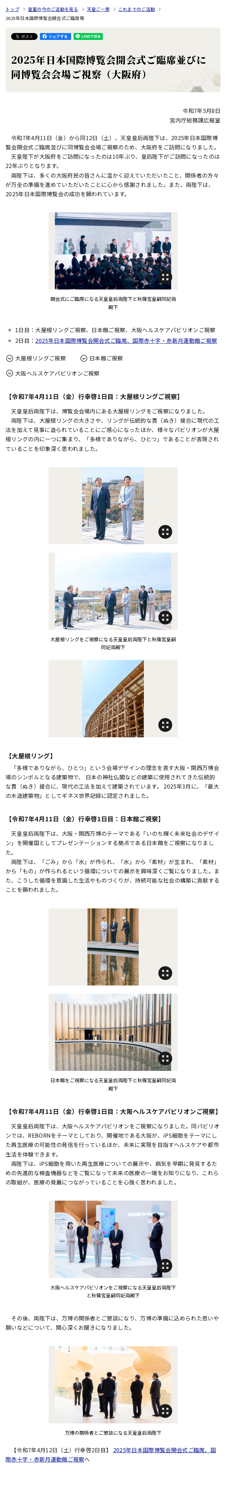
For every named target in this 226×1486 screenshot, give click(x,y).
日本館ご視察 (106, 358)
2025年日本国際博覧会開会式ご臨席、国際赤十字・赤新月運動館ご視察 (126, 340)
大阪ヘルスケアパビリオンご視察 (57, 373)
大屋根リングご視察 (40, 358)
